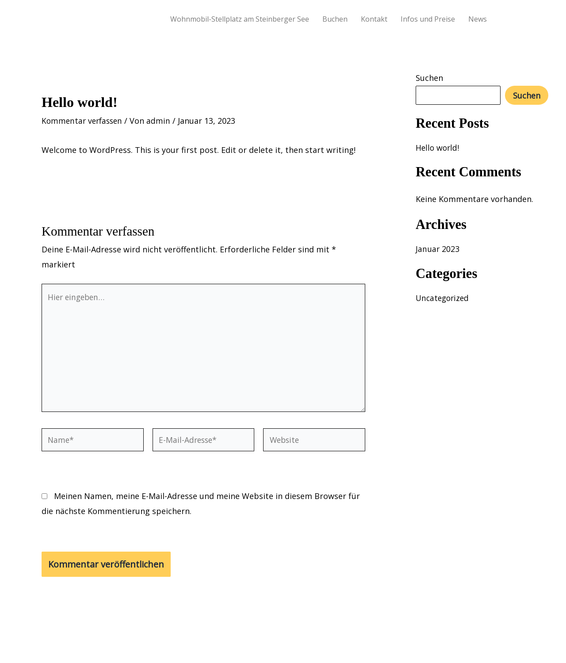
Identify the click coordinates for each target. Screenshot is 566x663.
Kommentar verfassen (84, 120)
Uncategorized (444, 298)
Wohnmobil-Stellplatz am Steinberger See (239, 19)
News (477, 19)
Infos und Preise (428, 19)
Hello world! (438, 147)
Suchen (429, 77)
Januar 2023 (438, 249)
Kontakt (374, 19)
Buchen (335, 19)
